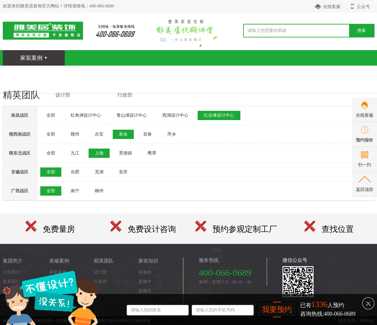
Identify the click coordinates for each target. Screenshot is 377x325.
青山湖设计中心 (131, 115)
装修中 (144, 281)
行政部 (124, 95)
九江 (75, 153)
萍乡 (171, 134)
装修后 (144, 290)
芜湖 (99, 172)
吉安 (99, 134)
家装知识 (177, 73)
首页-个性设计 (331, 73)
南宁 (75, 190)
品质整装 (254, 73)
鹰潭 (151, 153)
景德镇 (125, 153)
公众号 (360, 6)
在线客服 (327, 6)
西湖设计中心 (175, 115)
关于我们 (293, 73)
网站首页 (22, 73)
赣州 (75, 134)
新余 (123, 134)
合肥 (75, 172)
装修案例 (61, 73)
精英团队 (138, 73)
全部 (50, 115)
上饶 (99, 153)
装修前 (144, 272)
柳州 (99, 190)
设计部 (62, 95)
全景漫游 (99, 73)
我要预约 (277, 310)
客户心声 (216, 73)
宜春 (147, 134)
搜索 (361, 30)
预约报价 (364, 140)
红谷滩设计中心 (219, 115)
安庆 (123, 172)
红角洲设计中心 (86, 115)
